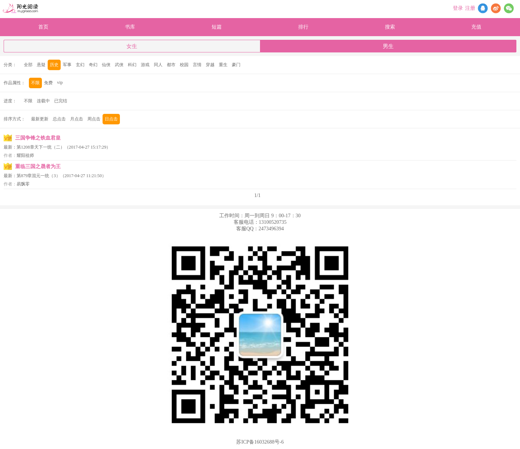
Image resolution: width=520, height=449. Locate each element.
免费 (48, 82)
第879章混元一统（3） (38, 175)
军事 (67, 64)
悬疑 (41, 64)
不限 (35, 82)
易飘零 (23, 184)
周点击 (93, 118)
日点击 (111, 118)
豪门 (236, 64)
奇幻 (93, 64)
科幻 (132, 64)
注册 (470, 8)
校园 (184, 64)
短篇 (217, 27)
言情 (197, 64)
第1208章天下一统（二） (41, 147)
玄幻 (80, 64)
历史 (54, 64)
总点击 (59, 118)
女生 (131, 46)
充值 (476, 27)
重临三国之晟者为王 (38, 166)
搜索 (390, 27)
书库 (130, 27)
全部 (28, 64)
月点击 (76, 118)
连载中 (43, 100)
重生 (223, 64)
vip (60, 82)
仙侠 (106, 64)
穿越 (210, 64)
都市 (171, 64)
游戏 (145, 64)
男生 (388, 46)
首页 (43, 27)
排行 (303, 27)
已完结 (60, 100)
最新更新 (39, 118)
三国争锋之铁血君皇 (38, 138)
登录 (458, 8)
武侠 (119, 64)
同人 (158, 64)
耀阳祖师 (25, 155)
